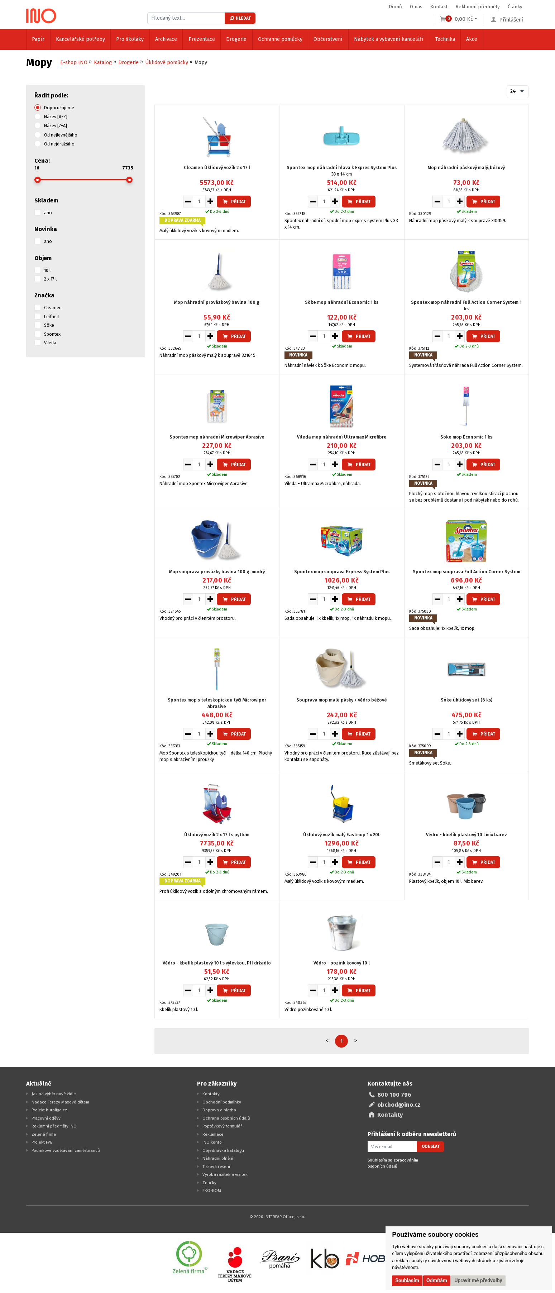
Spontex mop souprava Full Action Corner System (466, 571)
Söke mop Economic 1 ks (466, 437)
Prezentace (201, 39)
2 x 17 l (50, 279)
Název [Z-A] (55, 125)
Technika (445, 39)
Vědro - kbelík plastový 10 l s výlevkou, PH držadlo (217, 963)
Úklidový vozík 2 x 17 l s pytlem (216, 834)
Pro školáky (130, 39)
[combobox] (518, 91)
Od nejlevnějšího (60, 135)
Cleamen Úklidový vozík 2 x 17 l (217, 167)
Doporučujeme (59, 107)
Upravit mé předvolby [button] (478, 1280)
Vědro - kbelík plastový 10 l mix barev (466, 834)
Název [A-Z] (55, 116)
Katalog (103, 62)
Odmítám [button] (436, 1280)
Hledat (240, 18)
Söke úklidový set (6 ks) (466, 700)
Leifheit (51, 316)
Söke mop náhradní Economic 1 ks (341, 302)
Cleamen (53, 307)
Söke (49, 325)
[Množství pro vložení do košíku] (199, 201)
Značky (209, 1182)
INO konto (212, 1142)
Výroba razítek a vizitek (225, 1174)
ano (48, 212)
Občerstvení (328, 39)
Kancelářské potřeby (80, 39)
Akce (471, 39)
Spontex (52, 334)
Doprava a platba (219, 1109)
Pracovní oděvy (46, 1118)
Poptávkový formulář (222, 1126)
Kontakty (211, 1093)
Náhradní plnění (217, 1158)
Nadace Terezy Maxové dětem (60, 1102)
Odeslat (431, 1146)
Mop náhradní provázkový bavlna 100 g (216, 302)
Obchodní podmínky (221, 1102)
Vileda (50, 342)
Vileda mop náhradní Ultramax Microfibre (342, 437)
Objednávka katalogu (223, 1150)
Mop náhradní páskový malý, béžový (466, 167)
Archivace (166, 39)
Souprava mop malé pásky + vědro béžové (341, 700)
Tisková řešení (216, 1166)
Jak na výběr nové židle (54, 1093)
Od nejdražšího (59, 144)
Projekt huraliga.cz (49, 1109)
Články (515, 7)
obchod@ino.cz (399, 1104)
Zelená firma (44, 1134)
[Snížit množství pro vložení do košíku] (188, 201)
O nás (416, 7)
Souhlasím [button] (407, 1280)
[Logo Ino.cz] (41, 15)
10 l (47, 270)
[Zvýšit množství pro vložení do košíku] (210, 201)
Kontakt (439, 7)
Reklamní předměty (477, 7)
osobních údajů (382, 1166)
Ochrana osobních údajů (226, 1118)
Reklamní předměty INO (54, 1126)
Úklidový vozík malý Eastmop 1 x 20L (341, 834)
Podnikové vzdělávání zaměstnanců (66, 1150)
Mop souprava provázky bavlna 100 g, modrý (217, 571)
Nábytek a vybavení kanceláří (389, 39)
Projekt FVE (42, 1142)
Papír (38, 39)
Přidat (233, 201)
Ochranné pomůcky (280, 39)
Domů (395, 7)
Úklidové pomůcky (166, 62)
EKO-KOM (211, 1190)
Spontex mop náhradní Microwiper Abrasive (216, 437)
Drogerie (236, 39)
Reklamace (213, 1134)
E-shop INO (73, 62)
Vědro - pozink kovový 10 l (342, 963)
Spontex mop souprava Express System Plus (341, 571)
